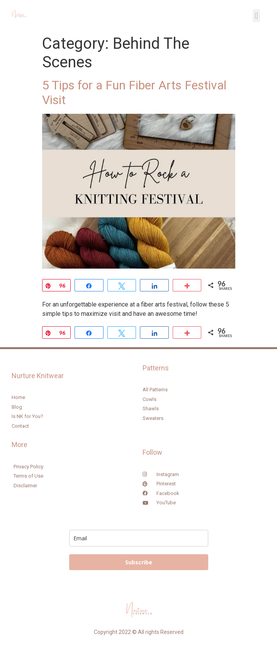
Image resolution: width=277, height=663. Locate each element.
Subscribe (138, 562)
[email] (138, 538)
